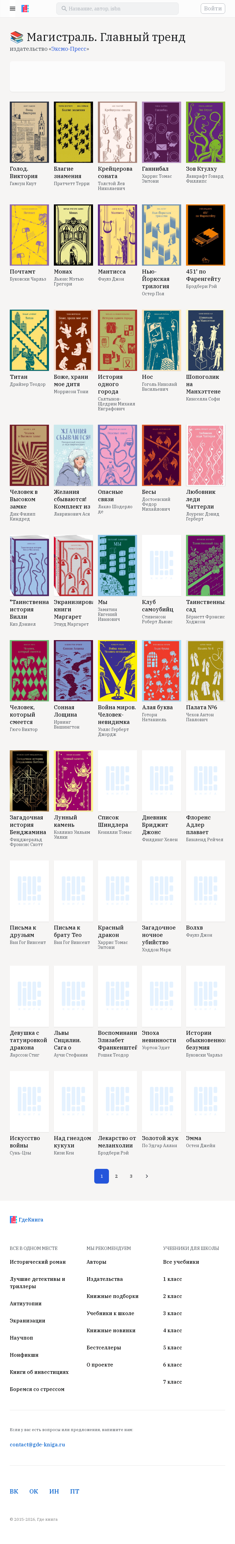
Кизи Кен (64, 1153)
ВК (14, 1491)
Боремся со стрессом (37, 1389)
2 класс (172, 1296)
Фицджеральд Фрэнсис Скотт (26, 842)
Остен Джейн (200, 1145)
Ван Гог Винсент (28, 942)
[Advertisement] (117, 76)
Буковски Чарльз (28, 279)
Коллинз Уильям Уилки (72, 835)
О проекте (100, 1365)
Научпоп (21, 1338)
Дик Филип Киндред (22, 516)
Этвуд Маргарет (71, 624)
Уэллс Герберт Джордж (113, 732)
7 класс (172, 1382)
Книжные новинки (111, 1330)
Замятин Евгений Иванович (109, 614)
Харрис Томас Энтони (157, 179)
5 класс (172, 1347)
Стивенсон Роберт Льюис (157, 619)
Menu (12, 8)
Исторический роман (38, 1262)
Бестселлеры (104, 1347)
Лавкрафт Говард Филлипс (205, 179)
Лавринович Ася (72, 514)
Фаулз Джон (111, 279)
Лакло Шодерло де (115, 509)
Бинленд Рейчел (204, 839)
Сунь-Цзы (20, 1153)
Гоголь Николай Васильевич (159, 387)
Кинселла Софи (203, 399)
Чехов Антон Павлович (200, 717)
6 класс (172, 1365)
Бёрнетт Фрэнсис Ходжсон (205, 619)
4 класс (172, 1330)
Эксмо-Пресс (68, 48)
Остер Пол (153, 293)
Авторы (96, 1262)
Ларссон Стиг (24, 1055)
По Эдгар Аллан (159, 1145)
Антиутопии (26, 1303)
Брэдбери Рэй (201, 286)
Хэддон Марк (156, 949)
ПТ (74, 1491)
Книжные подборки (113, 1296)
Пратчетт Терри (72, 183)
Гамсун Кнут (23, 183)
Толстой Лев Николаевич (111, 186)
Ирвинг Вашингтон (67, 724)
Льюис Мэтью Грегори (69, 281)
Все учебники (181, 1262)
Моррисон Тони (71, 391)
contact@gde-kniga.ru (37, 1444)
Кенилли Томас (115, 832)
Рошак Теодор (113, 1055)
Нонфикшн (24, 1355)
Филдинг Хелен (160, 839)
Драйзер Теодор (28, 384)
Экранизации (27, 1321)
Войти (213, 8)
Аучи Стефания (71, 1055)
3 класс (172, 1313)
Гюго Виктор (24, 729)
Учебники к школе (110, 1313)
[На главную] (25, 8)
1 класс (172, 1279)
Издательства (105, 1279)
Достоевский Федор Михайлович (156, 504)
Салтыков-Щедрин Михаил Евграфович (116, 404)
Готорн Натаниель (154, 717)
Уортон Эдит (156, 1047)
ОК (33, 1491)
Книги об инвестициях (39, 1372)
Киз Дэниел (23, 624)
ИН (54, 1491)
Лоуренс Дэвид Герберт (202, 516)
